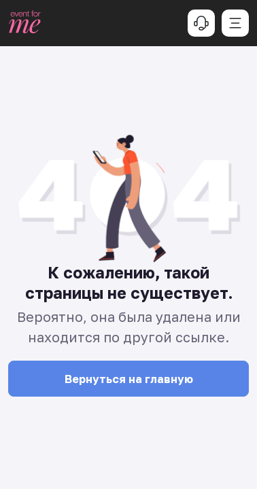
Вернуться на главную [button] (129, 379)
